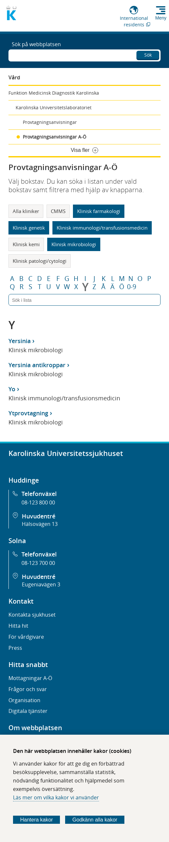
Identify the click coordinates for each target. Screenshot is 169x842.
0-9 (131, 287)
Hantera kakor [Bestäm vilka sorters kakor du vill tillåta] (36, 819)
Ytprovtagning (28, 413)
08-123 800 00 (38, 502)
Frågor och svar (27, 689)
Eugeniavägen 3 (41, 584)
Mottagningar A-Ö (30, 678)
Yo (11, 389)
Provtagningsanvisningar (50, 122)
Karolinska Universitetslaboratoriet (54, 107)
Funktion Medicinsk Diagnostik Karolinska (53, 93)
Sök (148, 55)
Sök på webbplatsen (36, 44)
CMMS (58, 211)
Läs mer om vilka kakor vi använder (56, 797)
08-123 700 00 (38, 563)
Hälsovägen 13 (40, 524)
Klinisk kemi (26, 244)
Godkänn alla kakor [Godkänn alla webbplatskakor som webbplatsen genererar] (94, 819)
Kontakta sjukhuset (32, 614)
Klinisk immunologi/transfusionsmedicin (102, 227)
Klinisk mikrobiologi (73, 244)
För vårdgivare (26, 636)
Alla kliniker (26, 211)
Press (15, 647)
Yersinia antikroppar (36, 365)
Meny (160, 17)
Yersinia (19, 341)
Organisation (24, 700)
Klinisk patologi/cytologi (39, 261)
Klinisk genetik (29, 227)
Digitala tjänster (28, 711)
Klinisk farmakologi (98, 211)
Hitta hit (18, 625)
